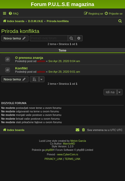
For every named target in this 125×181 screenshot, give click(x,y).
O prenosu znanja (29, 58)
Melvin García (78, 141)
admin (41, 61)
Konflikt (21, 68)
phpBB (49, 150)
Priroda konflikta (20, 31)
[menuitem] (13, 14)
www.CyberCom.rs (67, 154)
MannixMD (69, 143)
